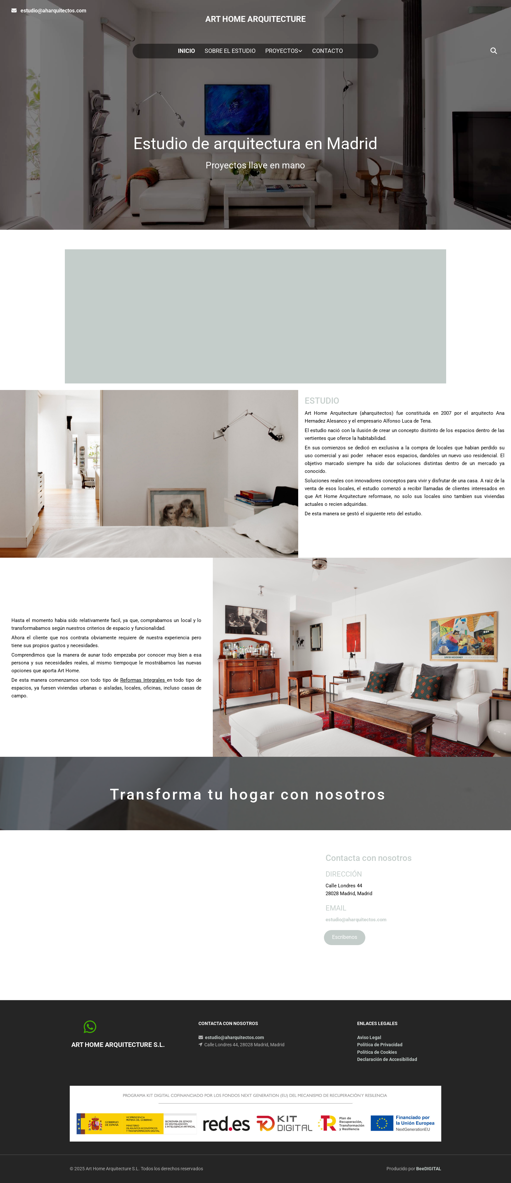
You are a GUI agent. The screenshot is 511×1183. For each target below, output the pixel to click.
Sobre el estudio (230, 50)
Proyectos (281, 50)
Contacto (327, 50)
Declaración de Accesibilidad (387, 1059)
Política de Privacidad (379, 1044)
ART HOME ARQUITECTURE (255, 19)
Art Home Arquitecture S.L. (118, 1045)
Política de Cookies (377, 1052)
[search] (493, 51)
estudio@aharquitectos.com (53, 11)
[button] (344, 937)
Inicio (186, 50)
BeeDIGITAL (428, 1168)
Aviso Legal (369, 1037)
